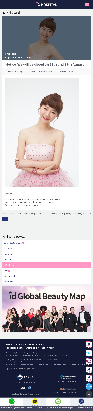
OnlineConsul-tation (89, 386)
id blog (8, 248)
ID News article (10, 276)
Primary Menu (87, 4)
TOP (89, 395)
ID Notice (7, 259)
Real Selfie (8, 254)
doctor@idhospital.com (17, 362)
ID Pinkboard (9, 265)
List (5, 219)
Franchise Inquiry (33, 344)
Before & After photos (14, 243)
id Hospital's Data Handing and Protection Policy (30, 347)
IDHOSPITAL (46, 5)
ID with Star (8, 282)
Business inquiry (14, 344)
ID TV (7, 270)
